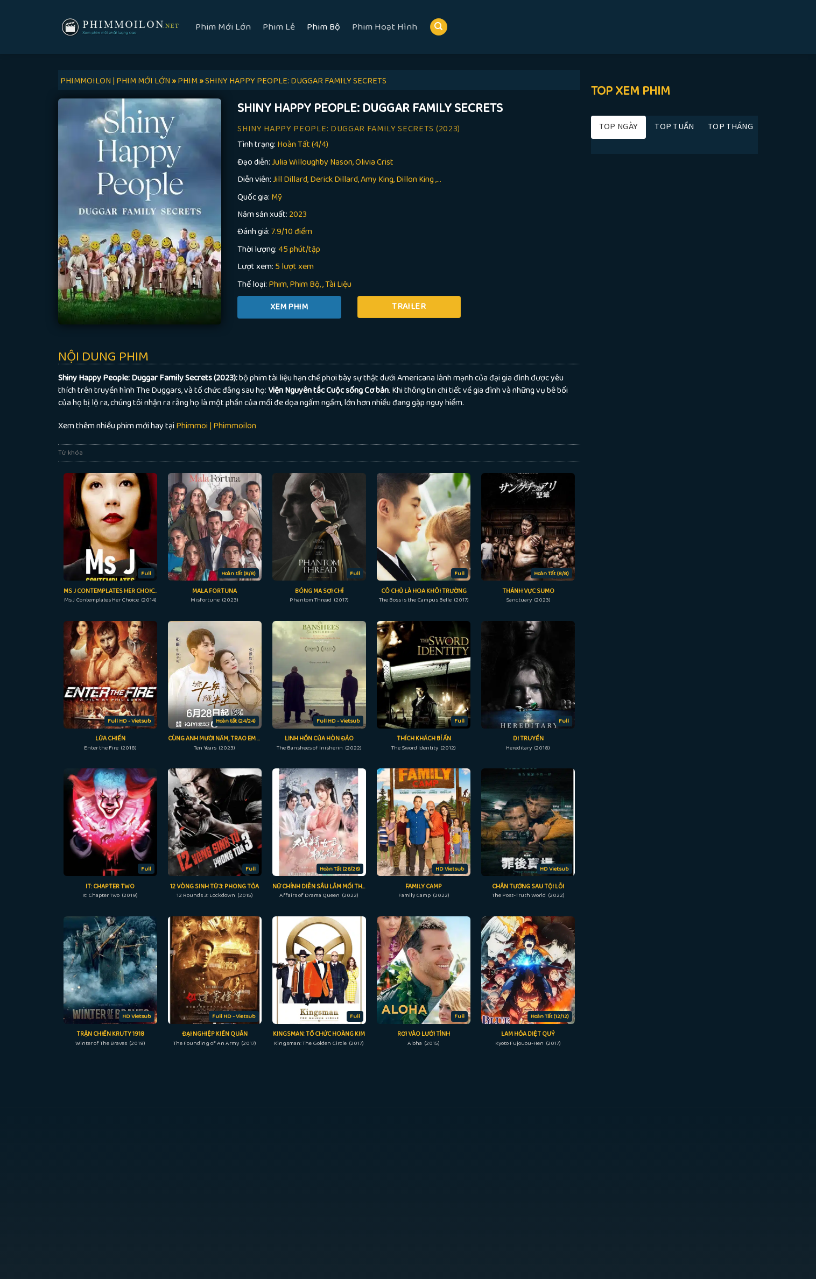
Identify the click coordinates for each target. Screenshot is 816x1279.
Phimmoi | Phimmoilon (216, 426)
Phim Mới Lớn (223, 26)
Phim (278, 284)
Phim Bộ (323, 26)
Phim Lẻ (279, 26)
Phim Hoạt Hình (384, 26)
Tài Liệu (338, 284)
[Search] (438, 27)
